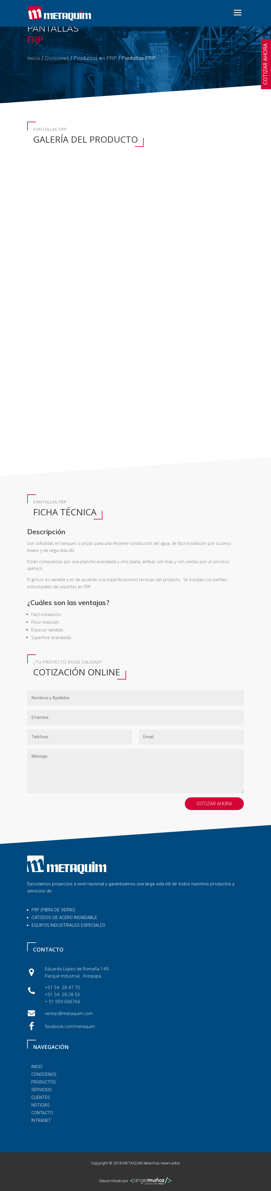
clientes (40, 1097)
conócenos (43, 1074)
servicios (41, 1089)
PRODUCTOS (43, 1082)
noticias (40, 1105)
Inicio (33, 58)
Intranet (41, 1120)
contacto (42, 1112)
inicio (37, 1066)
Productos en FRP (95, 58)
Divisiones (57, 58)
